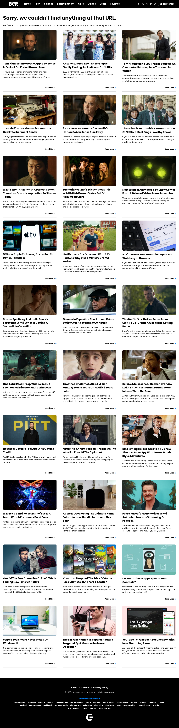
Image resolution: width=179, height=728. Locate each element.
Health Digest (108, 702)
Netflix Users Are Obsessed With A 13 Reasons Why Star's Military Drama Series (86, 258)
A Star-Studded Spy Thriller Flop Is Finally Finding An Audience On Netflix (87, 65)
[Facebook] (139, 4)
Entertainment (65, 3)
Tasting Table (129, 705)
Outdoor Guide (61, 705)
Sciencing (87, 705)
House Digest (122, 702)
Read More (50, 88)
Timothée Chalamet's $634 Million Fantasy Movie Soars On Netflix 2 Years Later (88, 387)
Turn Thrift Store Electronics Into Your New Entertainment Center (27, 130)
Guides (92, 3)
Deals (103, 3)
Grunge (96, 702)
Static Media (77, 692)
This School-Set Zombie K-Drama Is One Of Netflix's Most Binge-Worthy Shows (148, 130)
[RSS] (155, 4)
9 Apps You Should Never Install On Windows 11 (25, 641)
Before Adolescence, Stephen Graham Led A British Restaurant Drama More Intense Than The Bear (147, 387)
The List (156, 705)
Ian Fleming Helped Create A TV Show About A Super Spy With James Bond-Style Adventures (146, 452)
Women (93, 708)
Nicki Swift (47, 705)
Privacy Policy (100, 687)
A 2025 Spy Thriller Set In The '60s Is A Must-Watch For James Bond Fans (27, 515)
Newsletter (167, 4)
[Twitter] (143, 4)
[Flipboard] (151, 4)
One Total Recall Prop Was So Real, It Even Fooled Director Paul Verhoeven (27, 385)
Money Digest (35, 705)
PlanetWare (75, 705)
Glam (88, 702)
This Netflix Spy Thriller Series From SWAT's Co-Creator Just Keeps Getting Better (147, 323)
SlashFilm (98, 705)
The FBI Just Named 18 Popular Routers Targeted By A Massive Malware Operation (88, 643)
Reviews (115, 3)
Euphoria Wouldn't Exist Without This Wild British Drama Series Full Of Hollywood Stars (86, 193)
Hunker (134, 702)
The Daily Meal (144, 705)
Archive (85, 687)
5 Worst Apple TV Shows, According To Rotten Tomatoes (28, 256)
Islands (143, 702)
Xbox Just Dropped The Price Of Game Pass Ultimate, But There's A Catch (87, 580)
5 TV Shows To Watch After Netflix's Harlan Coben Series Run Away (85, 130)
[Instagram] (147, 4)
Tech (37, 3)
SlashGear (109, 705)
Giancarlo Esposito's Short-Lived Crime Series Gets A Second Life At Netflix (88, 320)
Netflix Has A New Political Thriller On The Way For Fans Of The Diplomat (89, 450)
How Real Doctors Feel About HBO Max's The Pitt (28, 450)
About (74, 687)
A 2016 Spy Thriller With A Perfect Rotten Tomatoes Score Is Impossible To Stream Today (29, 193)
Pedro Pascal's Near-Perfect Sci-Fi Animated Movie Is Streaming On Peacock (144, 517)
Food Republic (62, 702)
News (27, 3)
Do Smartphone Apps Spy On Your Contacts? (144, 580)
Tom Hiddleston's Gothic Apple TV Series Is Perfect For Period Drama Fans (29, 65)
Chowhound (19, 702)
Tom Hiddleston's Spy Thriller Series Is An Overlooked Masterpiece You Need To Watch (149, 67)
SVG (119, 705)
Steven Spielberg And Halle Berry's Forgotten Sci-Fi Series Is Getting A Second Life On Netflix (25, 322)
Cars (81, 3)
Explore (41, 702)
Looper (162, 702)
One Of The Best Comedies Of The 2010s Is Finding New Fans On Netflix (29, 580)
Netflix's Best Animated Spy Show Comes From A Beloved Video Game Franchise (148, 191)
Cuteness (32, 702)
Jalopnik (152, 702)
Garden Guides (76, 702)
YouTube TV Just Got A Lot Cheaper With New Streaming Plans (148, 641)
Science (48, 3)
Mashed (23, 705)
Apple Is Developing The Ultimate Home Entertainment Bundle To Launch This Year (88, 517)
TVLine (84, 708)
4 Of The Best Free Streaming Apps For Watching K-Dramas (147, 256)
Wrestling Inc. (105, 708)
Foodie (50, 702)
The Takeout (73, 708)
